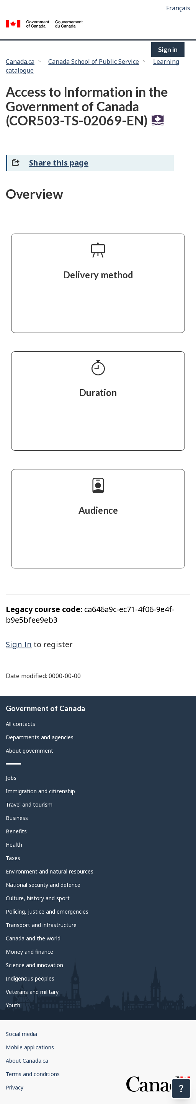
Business (17, 818)
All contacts (20, 723)
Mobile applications (30, 1047)
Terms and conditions (33, 1074)
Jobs (11, 777)
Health (14, 844)
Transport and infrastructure (41, 925)
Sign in (168, 49)
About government (29, 750)
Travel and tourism (29, 804)
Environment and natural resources (49, 871)
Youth (13, 1005)
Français (178, 8)
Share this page (58, 162)
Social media (21, 1033)
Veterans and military (32, 991)
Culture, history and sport (38, 898)
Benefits (16, 831)
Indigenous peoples (30, 978)
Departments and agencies (40, 737)
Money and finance (29, 951)
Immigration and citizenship (40, 791)
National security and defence (43, 884)
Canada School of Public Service (93, 61)
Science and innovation (34, 965)
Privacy (14, 1087)
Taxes (13, 858)
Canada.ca (20, 61)
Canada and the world (33, 938)
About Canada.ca (27, 1060)
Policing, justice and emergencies (47, 911)
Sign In (19, 644)
